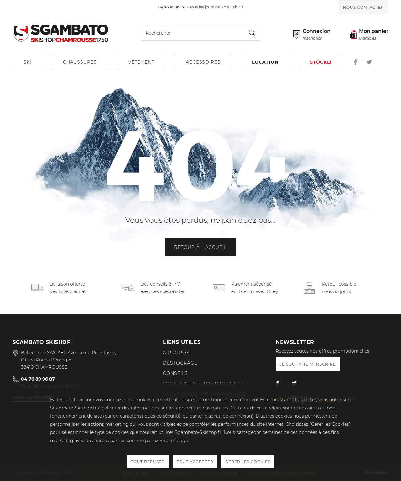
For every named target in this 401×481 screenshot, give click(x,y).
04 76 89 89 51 (171, 7)
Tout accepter (195, 461)
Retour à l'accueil (200, 247)
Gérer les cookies (247, 461)
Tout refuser (148, 461)
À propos (176, 352)
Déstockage (180, 363)
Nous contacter (363, 7)
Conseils (175, 373)
